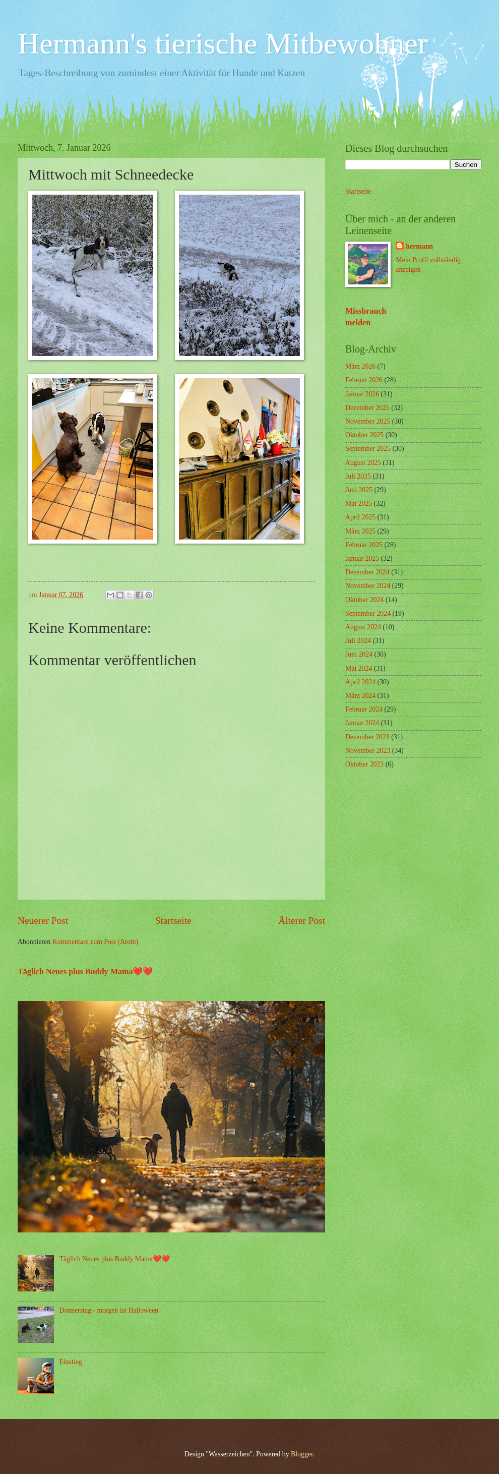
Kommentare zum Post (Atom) (95, 942)
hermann (419, 246)
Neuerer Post (43, 920)
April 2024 (360, 682)
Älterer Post (301, 920)
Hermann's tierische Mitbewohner (223, 43)
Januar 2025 (362, 558)
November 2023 (367, 750)
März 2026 (360, 366)
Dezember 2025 (367, 407)
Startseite (173, 920)
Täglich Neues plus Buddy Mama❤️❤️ (85, 971)
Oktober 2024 (364, 600)
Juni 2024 (358, 654)
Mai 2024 (358, 668)
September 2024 (368, 613)
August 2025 (363, 462)
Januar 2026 (362, 394)
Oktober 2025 (364, 435)
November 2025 (367, 421)
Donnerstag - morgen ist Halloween (109, 1310)
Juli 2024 (358, 640)
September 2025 (368, 448)
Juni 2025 (358, 490)
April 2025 (360, 517)
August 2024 (363, 627)
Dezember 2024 (367, 572)
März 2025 (360, 531)
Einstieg (70, 1362)
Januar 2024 (362, 723)
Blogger (302, 1454)
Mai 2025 (358, 503)
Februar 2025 (364, 545)
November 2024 (367, 585)
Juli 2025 (358, 476)
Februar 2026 (364, 380)
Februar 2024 (364, 709)
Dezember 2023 (367, 737)
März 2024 (360, 695)
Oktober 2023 (364, 764)
